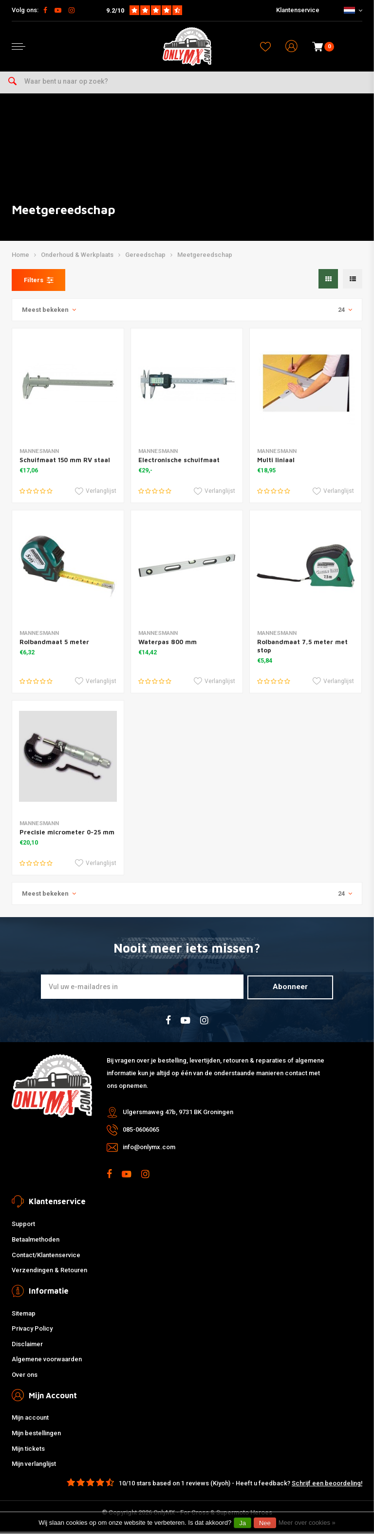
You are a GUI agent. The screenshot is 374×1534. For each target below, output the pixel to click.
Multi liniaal (276, 463)
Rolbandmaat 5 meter (54, 645)
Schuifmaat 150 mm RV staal (64, 463)
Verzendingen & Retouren (49, 1273)
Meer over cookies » (307, 1522)
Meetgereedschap (204, 258)
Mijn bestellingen (36, 1436)
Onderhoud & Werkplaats (77, 258)
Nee (265, 1523)
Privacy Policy (32, 1331)
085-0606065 (141, 1132)
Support (23, 1226)
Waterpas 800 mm (167, 645)
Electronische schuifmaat (179, 463)
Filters (38, 283)
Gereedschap (145, 258)
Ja (242, 1523)
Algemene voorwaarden (47, 1362)
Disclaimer (27, 1346)
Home (20, 258)
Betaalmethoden (35, 1241)
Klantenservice (297, 10)
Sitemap (24, 1315)
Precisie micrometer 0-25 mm (66, 835)
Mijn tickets (28, 1451)
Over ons (24, 1377)
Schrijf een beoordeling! (327, 1485)
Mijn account (30, 1420)
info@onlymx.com (149, 1149)
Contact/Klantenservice (46, 1257)
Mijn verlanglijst (34, 1466)
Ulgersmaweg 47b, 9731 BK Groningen (178, 1114)
